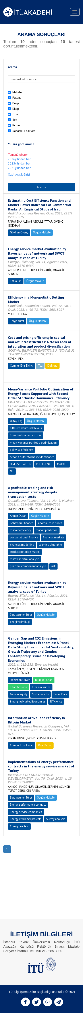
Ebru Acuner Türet (21, 615)
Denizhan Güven (20, 680)
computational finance (24, 537)
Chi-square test (19, 826)
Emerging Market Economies (27, 701)
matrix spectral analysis (24, 559)
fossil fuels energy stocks (25, 435)
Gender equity (18, 694)
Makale (17, 92)
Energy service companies (26, 812)
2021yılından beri (19, 168)
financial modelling (22, 545)
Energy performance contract (28, 805)
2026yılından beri (19, 159)
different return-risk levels (26, 428)
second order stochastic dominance (32, 457)
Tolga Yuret (17, 321)
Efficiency (56, 701)
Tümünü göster (18, 155)
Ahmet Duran (18, 516)
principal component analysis (28, 566)
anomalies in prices (50, 523)
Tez (14, 120)
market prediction (47, 530)
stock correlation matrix (25, 552)
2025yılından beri (19, 163)
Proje (15, 103)
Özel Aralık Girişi (19, 174)
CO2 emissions (41, 687)
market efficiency (20, 530)
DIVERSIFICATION (20, 464)
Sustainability (40, 694)
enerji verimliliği (20, 622)
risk (53, 566)
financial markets (53, 537)
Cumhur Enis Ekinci (21, 365)
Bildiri (16, 125)
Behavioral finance (21, 523)
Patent (16, 98)
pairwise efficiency (21, 450)
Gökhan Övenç (19, 232)
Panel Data (60, 694)
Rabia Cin (15, 281)
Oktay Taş (16, 421)
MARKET (62, 464)
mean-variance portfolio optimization (33, 443)
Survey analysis (55, 819)
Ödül (15, 114)
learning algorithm (50, 545)
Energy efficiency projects (25, 819)
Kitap (15, 109)
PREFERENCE (44, 464)
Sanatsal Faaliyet (23, 131)
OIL (12, 471)
